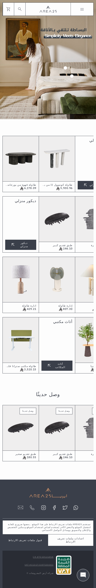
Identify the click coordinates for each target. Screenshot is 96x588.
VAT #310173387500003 (39, 564)
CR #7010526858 (43, 557)
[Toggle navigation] (82, 9)
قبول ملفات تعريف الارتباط (25, 540)
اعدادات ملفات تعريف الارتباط (70, 540)
